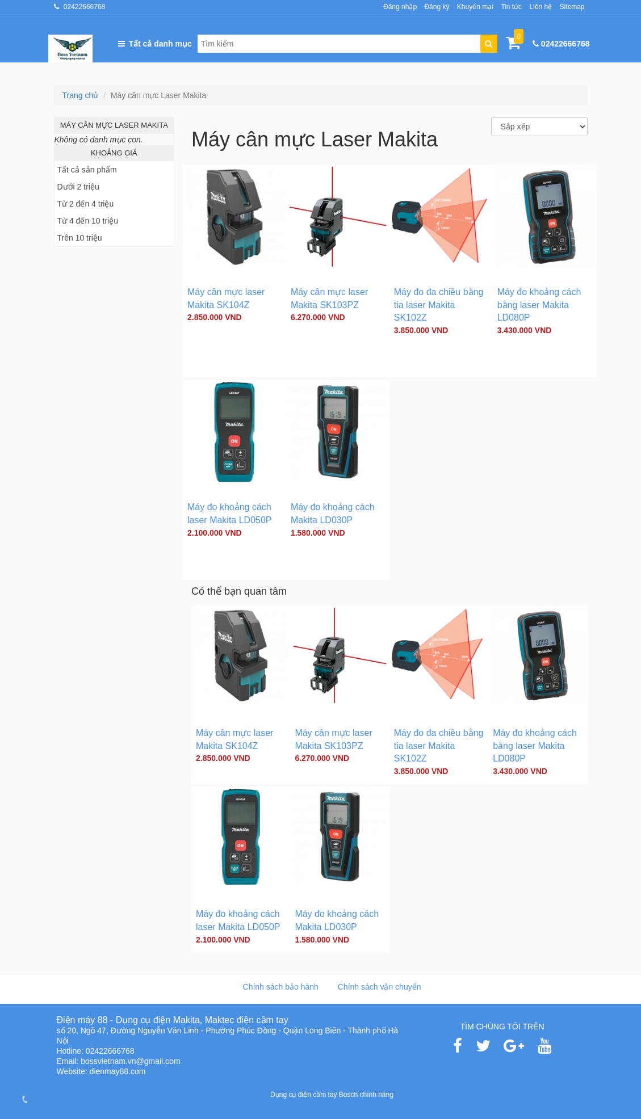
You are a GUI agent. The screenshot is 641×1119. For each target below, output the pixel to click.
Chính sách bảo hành (281, 986)
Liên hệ (540, 7)
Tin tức (511, 7)
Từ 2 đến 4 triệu (85, 203)
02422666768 (84, 7)
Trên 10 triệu (79, 237)
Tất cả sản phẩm (87, 169)
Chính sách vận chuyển (379, 986)
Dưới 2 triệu (78, 186)
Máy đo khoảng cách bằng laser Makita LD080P (539, 305)
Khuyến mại (475, 7)
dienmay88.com (118, 1071)
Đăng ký (436, 7)
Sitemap (571, 7)
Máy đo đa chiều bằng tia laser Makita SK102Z (439, 305)
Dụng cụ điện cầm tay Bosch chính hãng (331, 1095)
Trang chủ (80, 95)
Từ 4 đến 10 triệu (88, 220)
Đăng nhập (400, 7)
